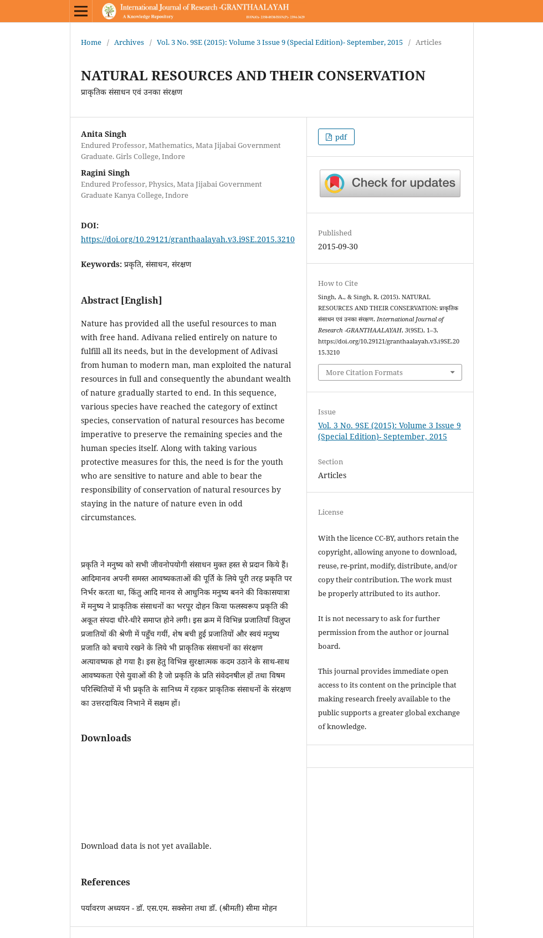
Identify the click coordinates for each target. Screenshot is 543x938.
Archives (129, 42)
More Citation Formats (364, 372)
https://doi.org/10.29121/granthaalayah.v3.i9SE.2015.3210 (188, 239)
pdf (340, 137)
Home (91, 42)
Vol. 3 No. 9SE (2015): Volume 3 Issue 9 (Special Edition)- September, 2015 (280, 42)
